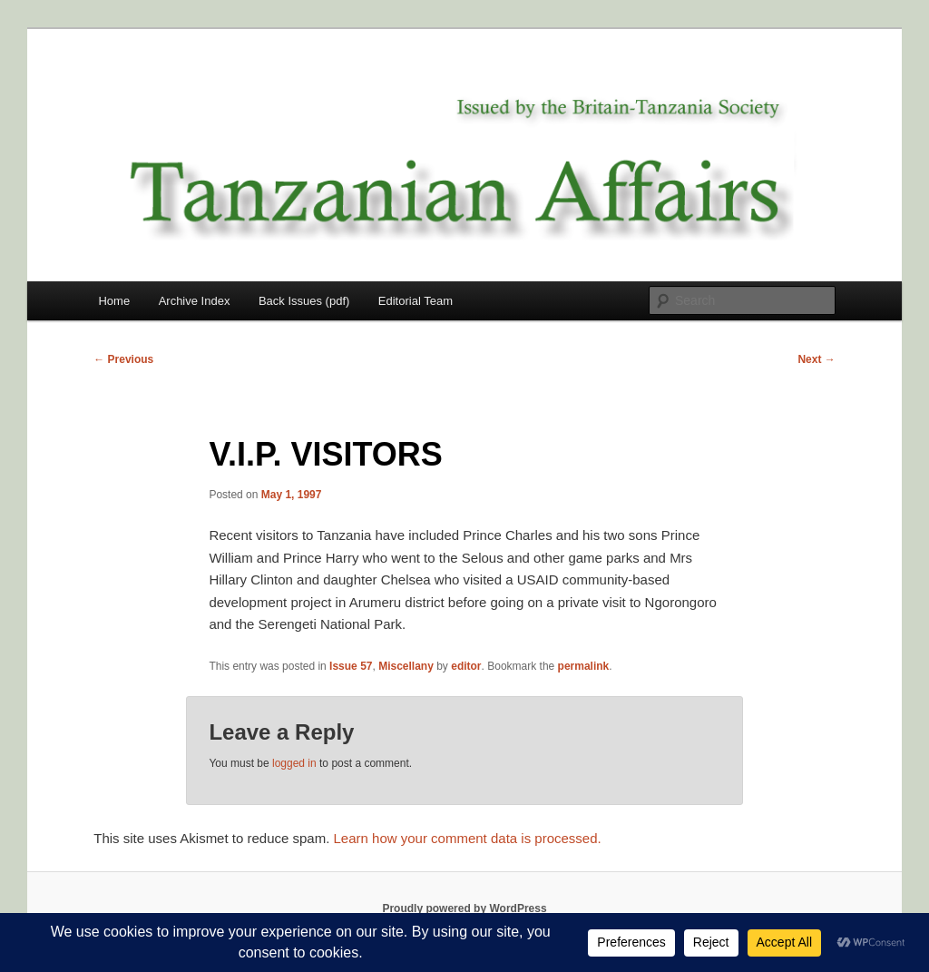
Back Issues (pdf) (304, 301)
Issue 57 (350, 666)
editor (466, 666)
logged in (294, 763)
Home (114, 301)
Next (816, 359)
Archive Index (194, 301)
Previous (123, 359)
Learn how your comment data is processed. (467, 838)
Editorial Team (415, 301)
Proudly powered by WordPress (464, 908)
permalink (584, 666)
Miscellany (406, 666)
